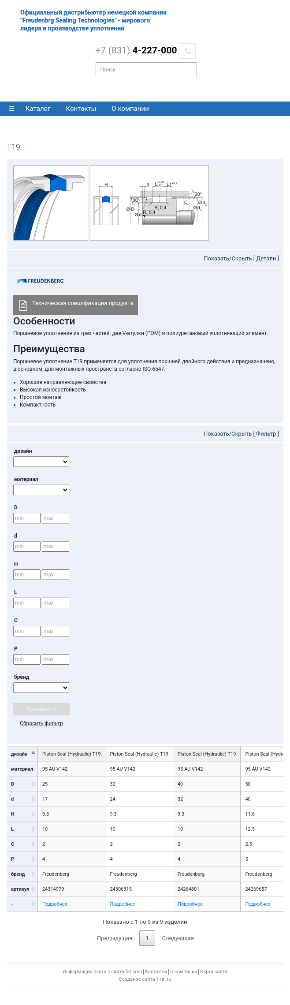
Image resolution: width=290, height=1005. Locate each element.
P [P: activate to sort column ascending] (12, 859)
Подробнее (54, 904)
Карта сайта (213, 972)
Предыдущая (114, 938)
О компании (130, 109)
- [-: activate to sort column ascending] (12, 904)
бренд (21, 677)
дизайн (23, 451)
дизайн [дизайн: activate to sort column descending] (19, 754)
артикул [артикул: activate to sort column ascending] (20, 889)
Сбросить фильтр (41, 723)
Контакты (81, 109)
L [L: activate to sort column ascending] (12, 829)
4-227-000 (136, 50)
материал (26, 479)
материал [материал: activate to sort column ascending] (22, 769)
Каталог (38, 109)
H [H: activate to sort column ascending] (13, 814)
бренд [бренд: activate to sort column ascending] (18, 874)
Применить (41, 709)
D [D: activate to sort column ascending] (12, 784)
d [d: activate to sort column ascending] (12, 799)
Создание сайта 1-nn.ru (145, 979)
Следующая (178, 938)
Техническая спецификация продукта (76, 305)
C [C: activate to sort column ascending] (12, 844)
